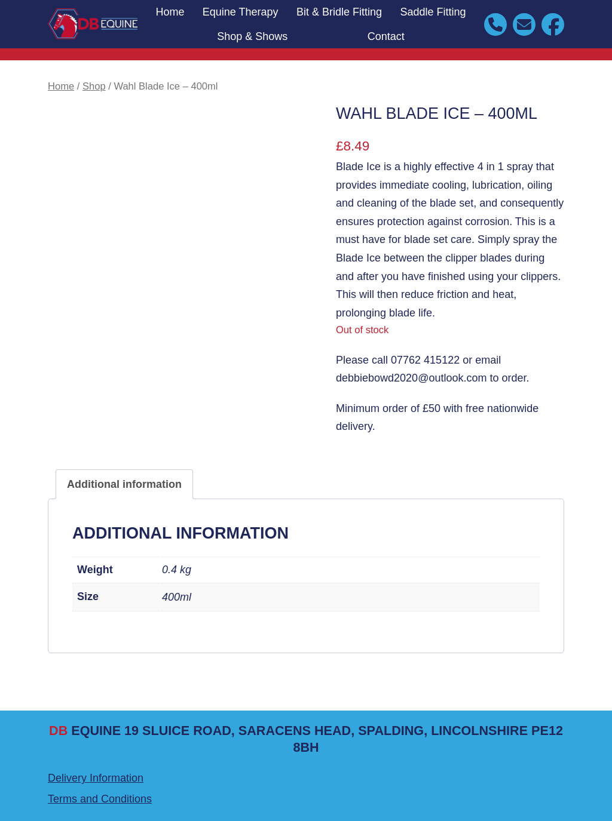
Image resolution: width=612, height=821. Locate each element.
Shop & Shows (252, 36)
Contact (386, 36)
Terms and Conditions (100, 799)
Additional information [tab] (124, 484)
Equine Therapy (241, 12)
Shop (94, 86)
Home (169, 12)
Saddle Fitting (433, 12)
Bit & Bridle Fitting (339, 12)
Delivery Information (95, 778)
